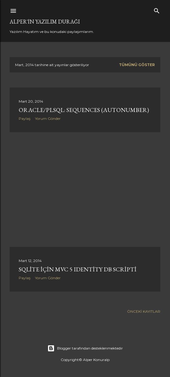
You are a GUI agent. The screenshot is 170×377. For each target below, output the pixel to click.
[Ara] (156, 9)
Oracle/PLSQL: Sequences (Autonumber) (84, 110)
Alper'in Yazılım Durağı (45, 21)
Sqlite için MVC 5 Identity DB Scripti (77, 269)
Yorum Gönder (48, 118)
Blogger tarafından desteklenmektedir (85, 348)
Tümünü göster (137, 64)
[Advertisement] (85, 189)
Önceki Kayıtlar (143, 311)
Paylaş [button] (24, 118)
